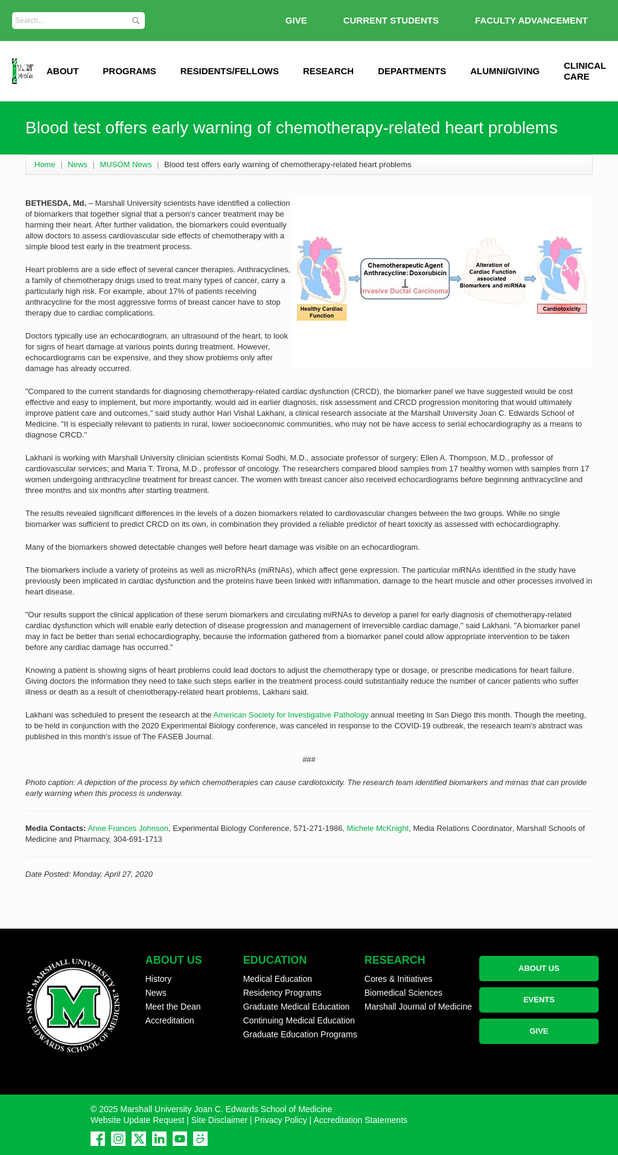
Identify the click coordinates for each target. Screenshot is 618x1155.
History (158, 979)
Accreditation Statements (360, 1120)
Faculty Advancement (531, 20)
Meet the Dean (173, 1006)
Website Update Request (137, 1120)
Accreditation (169, 1020)
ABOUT (62, 71)
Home (45, 164)
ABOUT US (538, 968)
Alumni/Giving (505, 71)
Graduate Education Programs (300, 1034)
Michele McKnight (378, 828)
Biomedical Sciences (403, 993)
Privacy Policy (281, 1120)
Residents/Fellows (229, 71)
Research (328, 71)
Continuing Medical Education (299, 1020)
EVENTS (539, 999)
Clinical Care (585, 70)
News (78, 164)
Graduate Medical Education (296, 1006)
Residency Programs (282, 993)
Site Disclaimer (219, 1120)
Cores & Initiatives (399, 979)
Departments (412, 71)
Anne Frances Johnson (128, 828)
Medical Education (277, 979)
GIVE (296, 20)
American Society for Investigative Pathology (290, 714)
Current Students (391, 20)
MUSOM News (125, 164)
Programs (129, 71)
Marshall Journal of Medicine (418, 1006)
